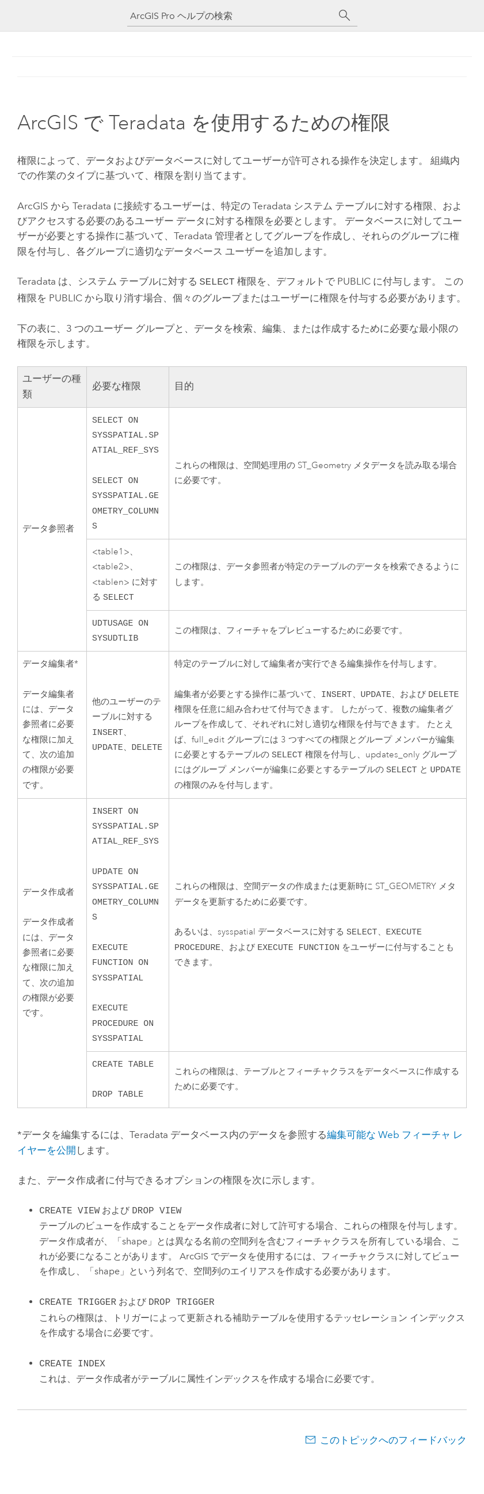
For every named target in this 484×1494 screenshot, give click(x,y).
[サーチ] (344, 15)
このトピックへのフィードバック (393, 1471)
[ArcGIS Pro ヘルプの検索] (230, 16)
